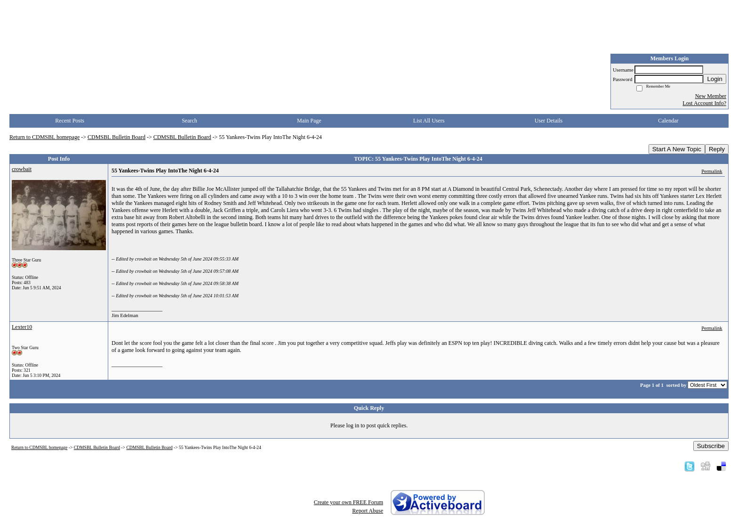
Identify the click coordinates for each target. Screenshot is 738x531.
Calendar (668, 120)
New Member (710, 96)
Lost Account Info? (704, 103)
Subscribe (711, 445)
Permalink (711, 171)
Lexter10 (22, 327)
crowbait (22, 169)
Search (189, 120)
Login (714, 78)
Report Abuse (367, 510)
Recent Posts (69, 120)
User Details (549, 120)
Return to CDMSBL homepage (44, 137)
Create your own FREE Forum (348, 502)
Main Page (309, 120)
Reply (717, 149)
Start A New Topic (676, 149)
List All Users (429, 120)
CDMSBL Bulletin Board (116, 137)
